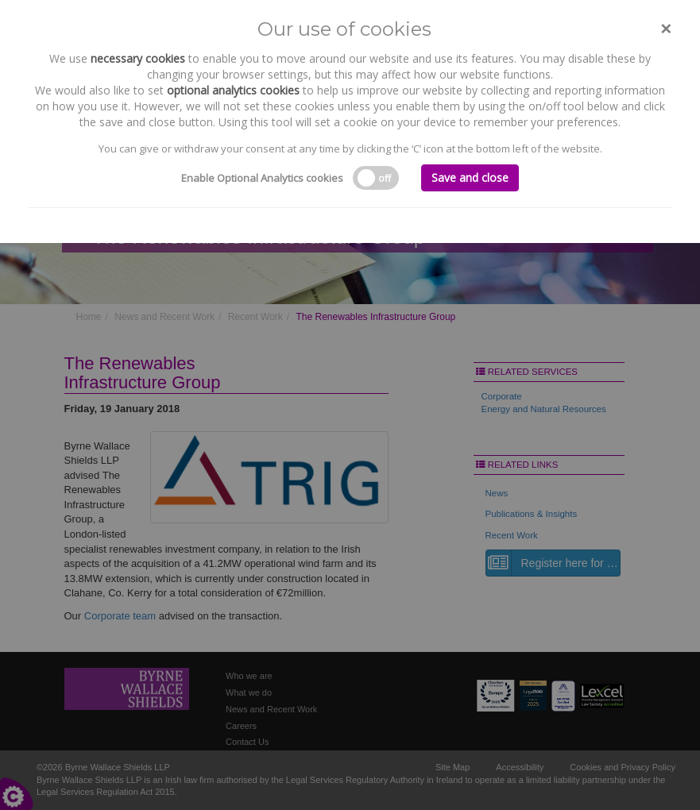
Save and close (470, 177)
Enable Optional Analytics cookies (262, 178)
